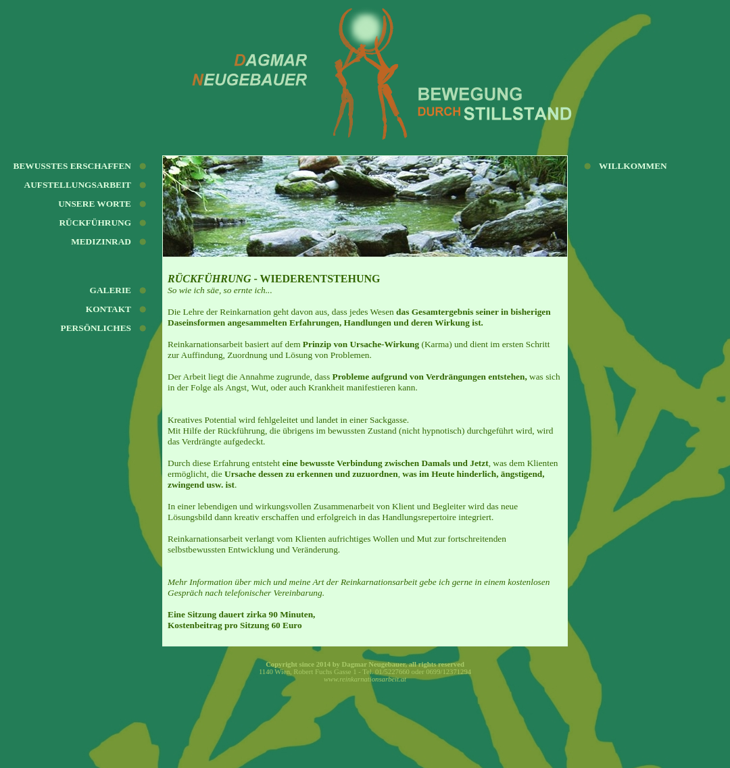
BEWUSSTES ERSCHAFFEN (72, 166)
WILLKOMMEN (633, 166)
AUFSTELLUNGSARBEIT (78, 185)
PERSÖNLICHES (96, 328)
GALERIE (110, 290)
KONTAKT (108, 309)
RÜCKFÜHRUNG (95, 222)
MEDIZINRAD (101, 241)
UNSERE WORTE (94, 204)
